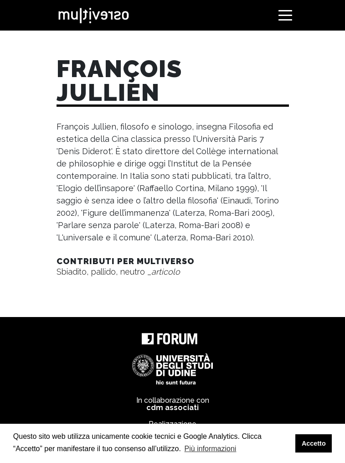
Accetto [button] (314, 443)
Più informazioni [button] (211, 449)
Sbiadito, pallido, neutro (118, 271)
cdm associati (172, 407)
